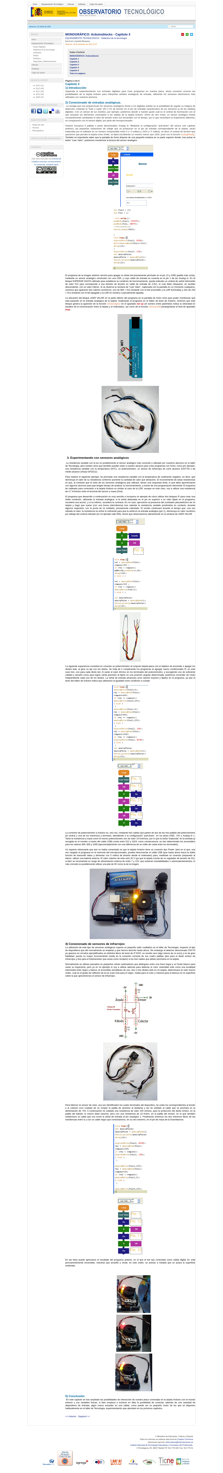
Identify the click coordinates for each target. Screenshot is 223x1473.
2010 (36, 94)
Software (81, 4)
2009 (36, 97)
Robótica (37, 58)
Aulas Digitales (39, 47)
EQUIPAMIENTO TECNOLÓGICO (82, 38)
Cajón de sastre (96, 4)
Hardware (37, 53)
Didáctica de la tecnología (114, 38)
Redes (36, 55)
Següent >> (84, 1416)
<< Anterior (70, 1416)
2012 (36, 88)
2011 (36, 91)
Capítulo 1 (74, 59)
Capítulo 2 (74, 62)
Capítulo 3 (74, 65)
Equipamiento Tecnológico (52, 4)
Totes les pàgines (78, 73)
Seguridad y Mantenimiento (44, 61)
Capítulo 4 (74, 67)
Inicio (35, 4)
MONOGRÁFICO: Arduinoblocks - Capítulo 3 (97, 34)
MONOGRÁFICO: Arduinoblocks (84, 56)
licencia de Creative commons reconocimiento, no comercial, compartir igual (46, 162)
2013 (36, 85)
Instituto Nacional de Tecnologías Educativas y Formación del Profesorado (161, 1445)
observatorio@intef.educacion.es (179, 1442)
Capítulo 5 (74, 70)
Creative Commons (185, 1439)
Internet (71, 4)
